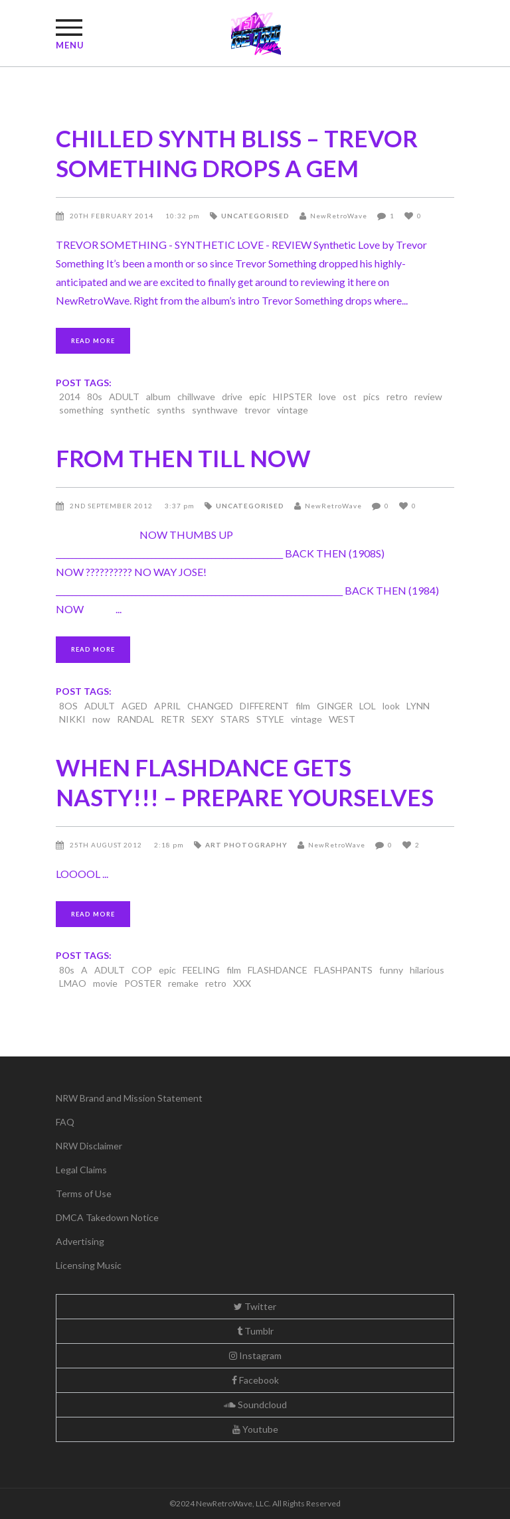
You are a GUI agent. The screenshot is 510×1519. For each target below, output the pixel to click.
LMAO (72, 983)
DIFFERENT (264, 705)
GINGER (335, 705)
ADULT (124, 396)
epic (257, 396)
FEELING (201, 970)
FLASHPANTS (343, 970)
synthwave (215, 409)
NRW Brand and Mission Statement (129, 1098)
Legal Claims (81, 1169)
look (391, 705)
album (158, 396)
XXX (242, 983)
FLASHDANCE (277, 970)
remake (183, 983)
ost (350, 396)
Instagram (255, 1355)
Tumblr (255, 1331)
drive (232, 396)
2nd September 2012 (112, 506)
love (327, 396)
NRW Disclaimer (89, 1145)
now (101, 719)
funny (391, 970)
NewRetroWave (338, 216)
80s (94, 396)
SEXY (202, 719)
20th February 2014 (112, 216)
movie (105, 983)
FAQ (65, 1121)
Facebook (255, 1380)
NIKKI (72, 719)
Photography (256, 845)
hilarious (427, 970)
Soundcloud (255, 1404)
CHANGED (210, 705)
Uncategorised (255, 216)
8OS (68, 705)
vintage (292, 409)
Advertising (80, 1241)
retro (397, 396)
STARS (235, 719)
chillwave (196, 396)
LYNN (418, 705)
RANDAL (135, 719)
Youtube (255, 1429)
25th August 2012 (107, 845)
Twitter (255, 1306)
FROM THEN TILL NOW (183, 458)
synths (171, 409)
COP (141, 970)
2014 (69, 396)
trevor (257, 409)
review (428, 396)
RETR (173, 719)
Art (213, 845)
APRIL (167, 705)
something (81, 409)
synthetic (130, 409)
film (303, 705)
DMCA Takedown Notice (107, 1217)
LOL (367, 705)
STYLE (270, 719)
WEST (342, 719)
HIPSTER (292, 396)
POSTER (142, 983)
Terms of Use (84, 1193)
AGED (134, 705)
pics (371, 396)
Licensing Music (89, 1265)
